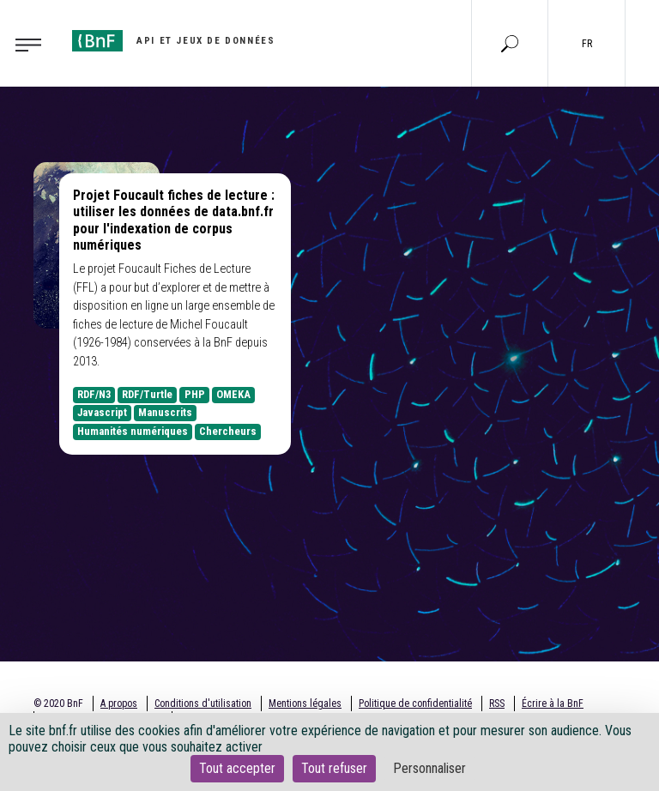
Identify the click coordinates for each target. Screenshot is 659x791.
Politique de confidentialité (415, 703)
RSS (497, 703)
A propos (118, 703)
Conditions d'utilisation (202, 703)
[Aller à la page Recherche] (509, 43)
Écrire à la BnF (552, 703)
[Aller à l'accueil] (173, 40)
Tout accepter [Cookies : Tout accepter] (237, 768)
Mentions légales (305, 703)
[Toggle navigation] (33, 44)
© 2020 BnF (58, 703)
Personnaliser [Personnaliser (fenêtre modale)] (429, 768)
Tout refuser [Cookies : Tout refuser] (334, 768)
